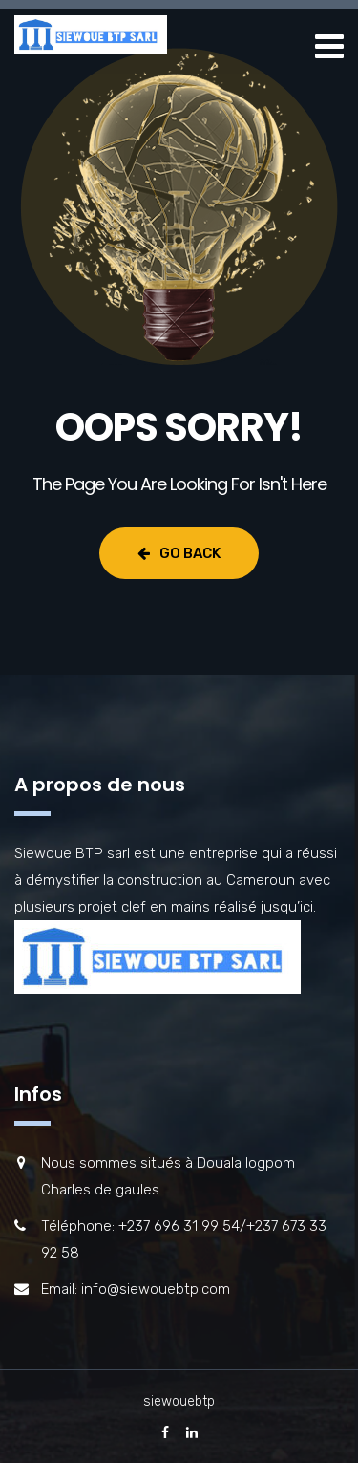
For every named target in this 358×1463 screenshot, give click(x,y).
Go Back (179, 553)
